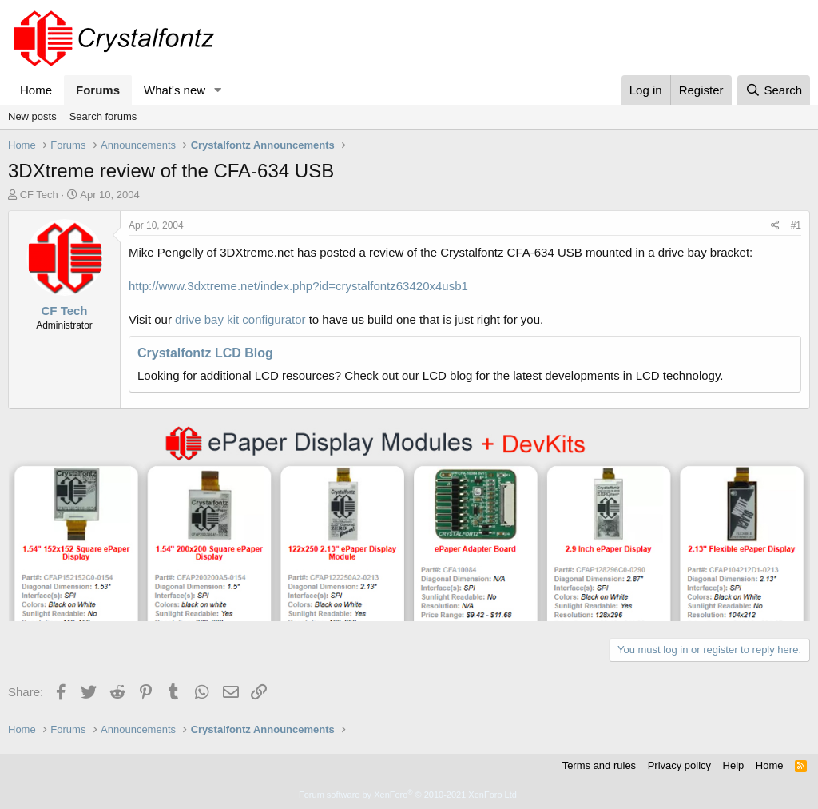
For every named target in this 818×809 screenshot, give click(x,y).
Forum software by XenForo (409, 794)
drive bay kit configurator (240, 319)
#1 (796, 225)
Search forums (103, 116)
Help (734, 765)
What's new (174, 90)
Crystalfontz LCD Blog (205, 353)
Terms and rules (599, 765)
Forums (98, 90)
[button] (218, 90)
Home (36, 90)
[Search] (773, 90)
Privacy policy (679, 765)
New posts (32, 116)
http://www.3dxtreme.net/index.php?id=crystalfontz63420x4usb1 (298, 286)
